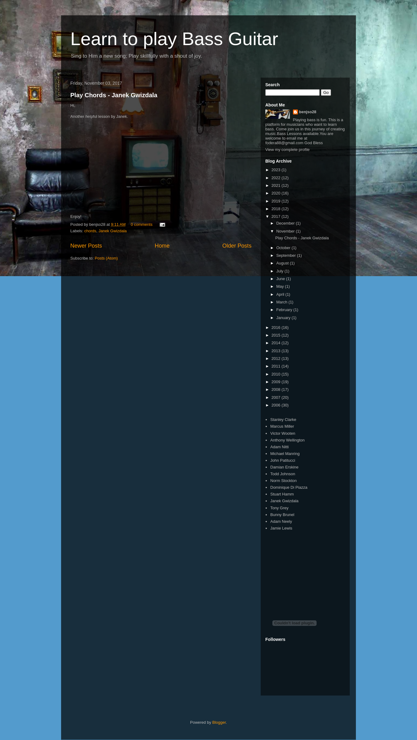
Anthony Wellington (287, 440)
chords (90, 231)
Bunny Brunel (282, 514)
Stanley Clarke (283, 419)
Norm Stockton (283, 480)
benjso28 (307, 112)
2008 (276, 389)
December (286, 223)
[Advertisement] (311, 570)
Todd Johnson (282, 474)
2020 (276, 193)
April (281, 294)
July (280, 271)
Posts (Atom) (106, 258)
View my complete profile (287, 149)
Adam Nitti (279, 447)
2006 (276, 405)
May (280, 286)
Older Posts (236, 246)
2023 (276, 170)
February (285, 309)
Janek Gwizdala (113, 231)
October (284, 247)
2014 (276, 343)
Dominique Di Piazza (288, 487)
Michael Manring (284, 453)
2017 (276, 216)
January (284, 317)
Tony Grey (279, 508)
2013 (276, 351)
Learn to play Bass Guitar (174, 39)
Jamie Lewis (281, 528)
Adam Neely (281, 521)
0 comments (142, 224)
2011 (276, 366)
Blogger (219, 722)
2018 (276, 208)
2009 (276, 382)
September (286, 255)
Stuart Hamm (282, 494)
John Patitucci (282, 460)
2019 (276, 201)
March (282, 302)
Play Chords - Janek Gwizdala (113, 95)
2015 (276, 335)
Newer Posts (86, 246)
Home (162, 246)
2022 (276, 177)
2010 (276, 374)
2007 (276, 397)
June (281, 278)
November (286, 231)
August (283, 263)
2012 (276, 358)
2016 (276, 327)
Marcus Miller (282, 426)
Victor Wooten (282, 433)
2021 (276, 185)
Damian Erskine (284, 467)
